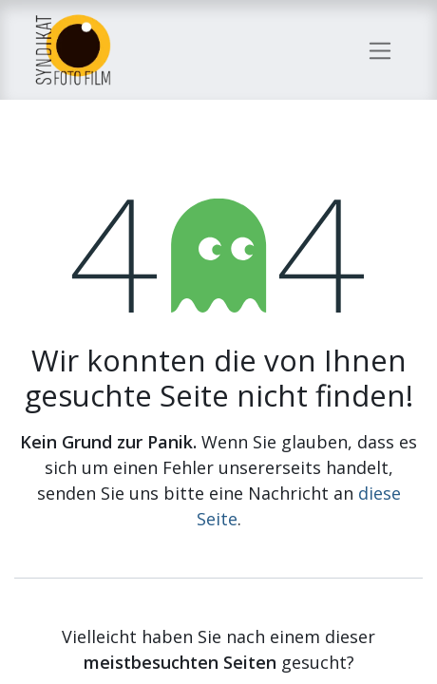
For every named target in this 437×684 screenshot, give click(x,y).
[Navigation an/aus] (380, 49)
